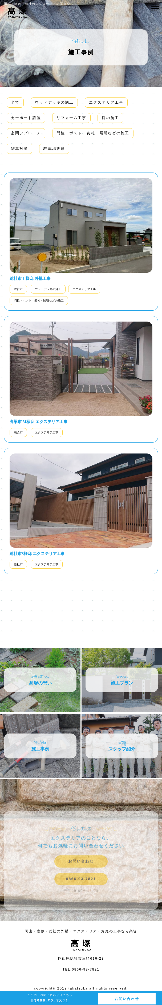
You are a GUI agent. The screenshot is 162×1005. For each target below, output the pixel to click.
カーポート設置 (26, 118)
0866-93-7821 (81, 888)
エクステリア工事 (106, 102)
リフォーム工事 (71, 118)
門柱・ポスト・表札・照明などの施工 (92, 133)
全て (15, 102)
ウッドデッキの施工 (54, 102)
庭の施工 (110, 118)
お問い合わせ (127, 999)
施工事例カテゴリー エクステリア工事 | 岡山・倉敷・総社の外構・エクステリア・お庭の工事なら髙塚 (17, 15)
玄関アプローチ (26, 133)
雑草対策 (19, 148)
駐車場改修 (54, 148)
